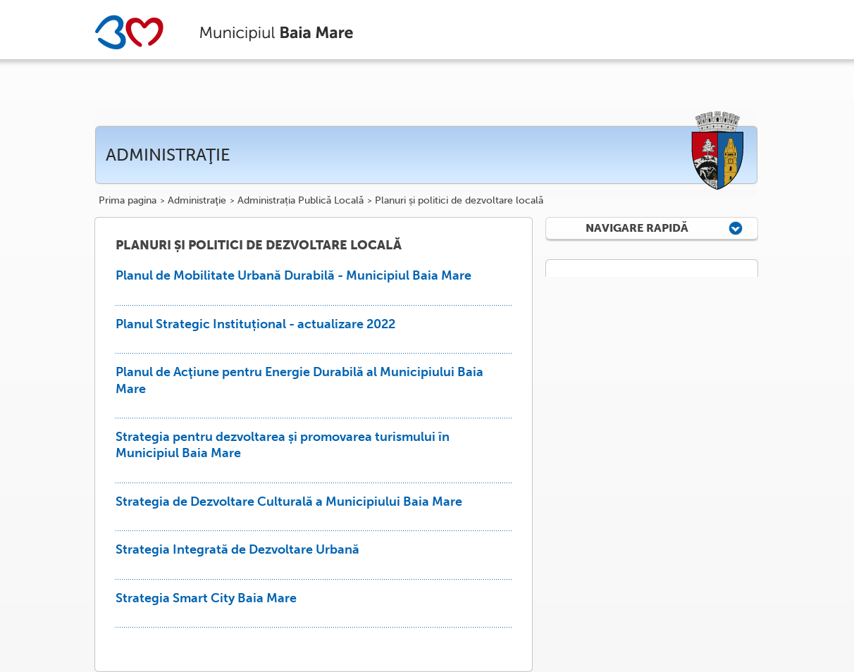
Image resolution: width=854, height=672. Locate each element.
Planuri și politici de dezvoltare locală (459, 201)
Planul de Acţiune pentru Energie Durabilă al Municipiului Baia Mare (299, 380)
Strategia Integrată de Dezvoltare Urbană (237, 549)
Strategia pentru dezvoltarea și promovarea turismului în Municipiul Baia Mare (283, 445)
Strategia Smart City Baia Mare (206, 598)
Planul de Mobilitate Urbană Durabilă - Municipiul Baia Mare (293, 275)
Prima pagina (127, 201)
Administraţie (197, 201)
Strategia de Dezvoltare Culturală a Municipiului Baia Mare (289, 501)
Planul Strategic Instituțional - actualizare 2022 (255, 324)
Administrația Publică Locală (300, 201)
